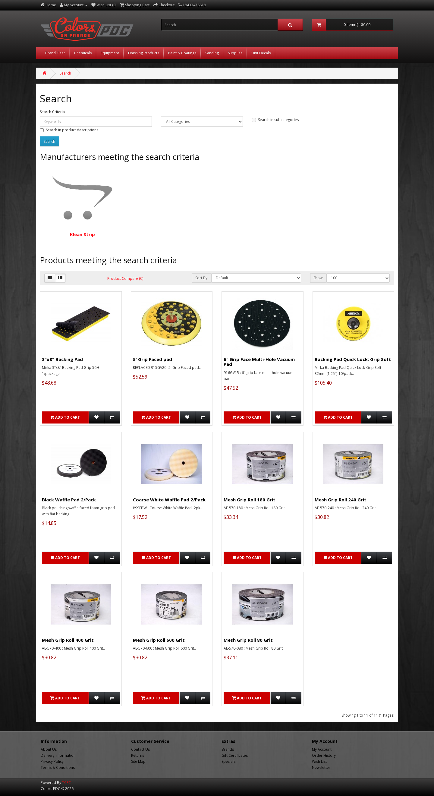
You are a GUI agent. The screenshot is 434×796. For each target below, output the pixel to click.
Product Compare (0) (125, 278)
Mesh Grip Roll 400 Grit (68, 640)
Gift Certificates (235, 755)
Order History (324, 755)
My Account (322, 749)
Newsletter (321, 767)
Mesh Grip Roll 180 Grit (249, 500)
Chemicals (83, 53)
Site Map (138, 761)
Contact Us (140, 749)
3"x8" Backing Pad (62, 359)
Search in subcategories (275, 119)
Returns (137, 755)
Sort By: (201, 277)
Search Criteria (52, 111)
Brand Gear (55, 53)
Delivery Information (58, 755)
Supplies (235, 53)
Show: (318, 277)
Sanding (212, 53)
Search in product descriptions (69, 130)
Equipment (110, 53)
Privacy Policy (52, 761)
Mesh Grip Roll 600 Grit (159, 640)
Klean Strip (82, 202)
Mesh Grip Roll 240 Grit (340, 500)
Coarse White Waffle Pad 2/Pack (169, 500)
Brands (228, 749)
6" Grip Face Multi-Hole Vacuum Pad (259, 361)
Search (65, 73)
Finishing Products (143, 53)
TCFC (66, 782)
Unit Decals (261, 53)
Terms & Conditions (58, 767)
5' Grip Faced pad (152, 359)
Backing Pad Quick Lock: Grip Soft (353, 359)
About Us (49, 749)
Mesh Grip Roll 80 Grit (248, 640)
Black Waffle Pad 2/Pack (69, 500)
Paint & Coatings (182, 53)
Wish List (319, 761)
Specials (228, 761)
